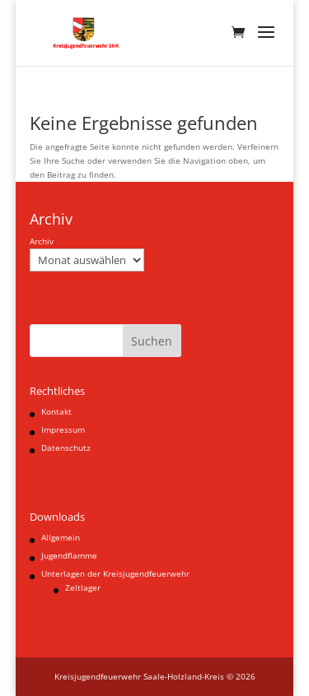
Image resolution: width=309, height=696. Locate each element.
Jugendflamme (69, 555)
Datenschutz (66, 447)
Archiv (42, 241)
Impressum (63, 429)
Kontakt (56, 411)
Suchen (151, 341)
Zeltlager (83, 587)
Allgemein (60, 537)
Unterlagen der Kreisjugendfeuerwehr (115, 573)
